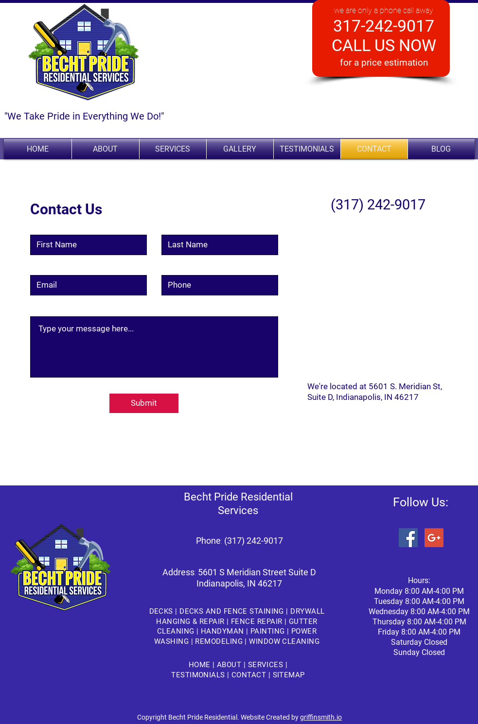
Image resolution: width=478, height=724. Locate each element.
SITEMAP (287, 675)
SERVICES (266, 664)
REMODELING (220, 641)
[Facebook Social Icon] (408, 537)
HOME (200, 664)
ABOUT (230, 664)
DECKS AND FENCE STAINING (231, 611)
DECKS (162, 611)
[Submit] (143, 403)
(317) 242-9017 (253, 540)
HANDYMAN (223, 631)
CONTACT (249, 675)
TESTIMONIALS (199, 675)
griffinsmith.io (321, 717)
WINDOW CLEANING (284, 641)
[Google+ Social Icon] (434, 537)
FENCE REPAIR (256, 621)
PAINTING (268, 631)
